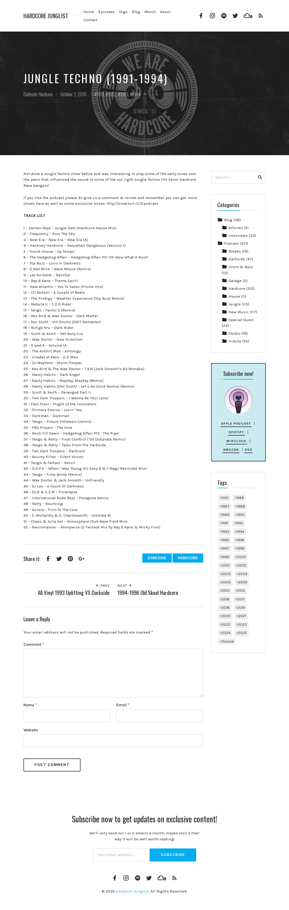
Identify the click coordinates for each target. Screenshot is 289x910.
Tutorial (228, 641)
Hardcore (45, 94)
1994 (136, 94)
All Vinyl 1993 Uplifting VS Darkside (73, 592)
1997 (225, 548)
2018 (226, 608)
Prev (102, 585)
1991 (100, 94)
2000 (241, 557)
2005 (226, 582)
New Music (239, 312)
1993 (124, 94)
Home (88, 11)
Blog (136, 11)
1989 (225, 515)
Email (122, 705)
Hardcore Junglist (45, 16)
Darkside (30, 94)
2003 (226, 574)
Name (30, 705)
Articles (236, 227)
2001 (226, 565)
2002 (241, 565)
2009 (242, 582)
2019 (241, 608)
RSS (248, 449)
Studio (235, 333)
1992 (112, 94)
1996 (240, 540)
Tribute (235, 341)
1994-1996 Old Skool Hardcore (147, 592)
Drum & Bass (241, 266)
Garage (235, 280)
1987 (225, 506)
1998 (240, 548)
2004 (242, 574)
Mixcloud (236, 441)
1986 (240, 498)
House (234, 296)
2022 (226, 624)
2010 (226, 591)
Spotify (236, 432)
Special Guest (241, 319)
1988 (241, 506)
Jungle (235, 304)
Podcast (231, 243)
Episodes (106, 11)
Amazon (231, 449)
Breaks (235, 251)
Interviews (238, 235)
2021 (242, 616)
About (165, 11)
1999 (225, 557)
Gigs (123, 11)
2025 (242, 633)
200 (225, 498)
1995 (225, 540)
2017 (241, 599)
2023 (242, 624)
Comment (33, 644)
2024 (226, 633)
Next (124, 585)
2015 (241, 591)
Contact (90, 19)
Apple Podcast (236, 423)
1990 (241, 515)
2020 (226, 616)
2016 (225, 599)
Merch (150, 11)
